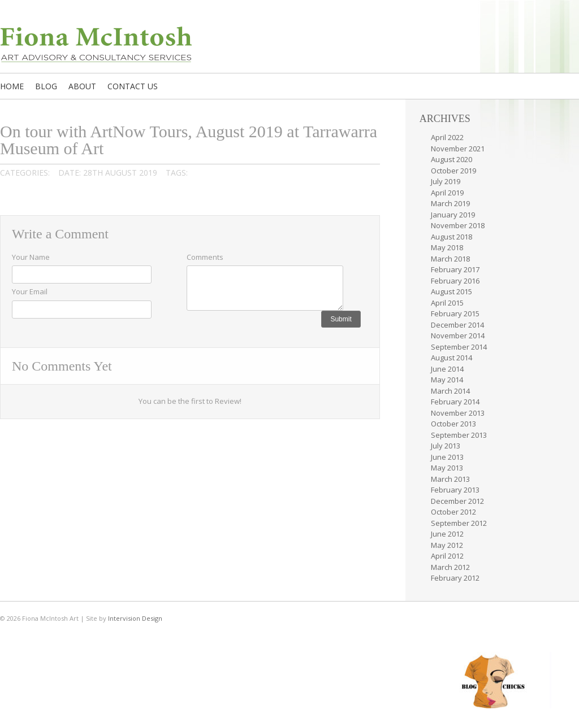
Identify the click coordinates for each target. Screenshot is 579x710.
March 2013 (450, 479)
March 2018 (450, 259)
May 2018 (447, 247)
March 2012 (450, 567)
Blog (46, 86)
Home (12, 86)
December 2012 (457, 501)
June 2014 (447, 369)
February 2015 (455, 313)
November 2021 (458, 148)
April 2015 (447, 303)
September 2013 (459, 435)
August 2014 (451, 357)
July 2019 (445, 181)
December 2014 (457, 325)
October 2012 (453, 512)
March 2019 (450, 203)
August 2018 (451, 237)
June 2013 (447, 457)
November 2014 (458, 335)
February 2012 (455, 578)
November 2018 (458, 225)
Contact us (132, 86)
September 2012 (459, 523)
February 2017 (455, 269)
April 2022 (447, 137)
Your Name (31, 257)
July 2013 (445, 446)
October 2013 (453, 424)
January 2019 (453, 215)
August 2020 (451, 159)
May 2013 (447, 468)
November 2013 (458, 413)
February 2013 (455, 490)
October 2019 (453, 170)
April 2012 (447, 556)
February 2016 (455, 281)
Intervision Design (135, 618)
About (82, 86)
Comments (205, 257)
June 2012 (447, 534)
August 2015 (451, 291)
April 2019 (447, 193)
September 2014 (459, 347)
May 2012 (447, 545)
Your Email (29, 291)
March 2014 (450, 391)
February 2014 (455, 402)
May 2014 (447, 379)
